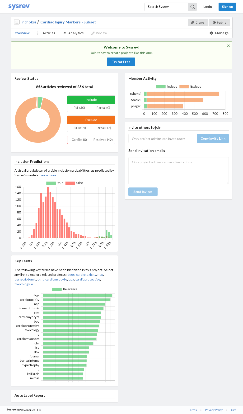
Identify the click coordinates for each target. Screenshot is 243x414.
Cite (233, 410)
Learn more (48, 175)
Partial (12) (103, 128)
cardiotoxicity (86, 274)
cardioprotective (87, 279)
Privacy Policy (214, 410)
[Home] (19, 7)
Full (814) (79, 128)
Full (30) (79, 108)
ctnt (40, 279)
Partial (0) (103, 108)
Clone (197, 22)
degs (71, 274)
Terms (192, 410)
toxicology (22, 284)
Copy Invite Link (213, 138)
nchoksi (29, 22)
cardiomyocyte (56, 279)
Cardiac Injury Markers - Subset (68, 22)
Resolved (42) (103, 140)
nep (100, 274)
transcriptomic (25, 279)
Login (207, 6)
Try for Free (121, 62)
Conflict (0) (79, 140)
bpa (71, 279)
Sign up (227, 6)
